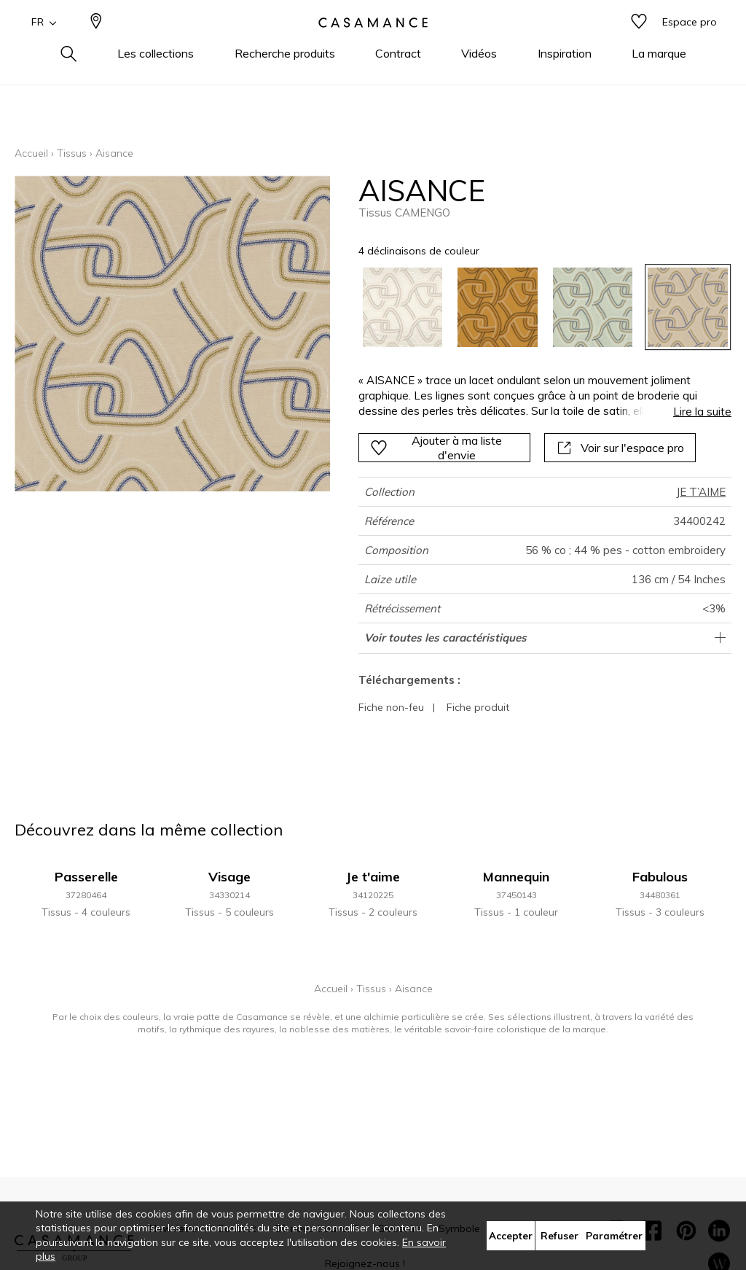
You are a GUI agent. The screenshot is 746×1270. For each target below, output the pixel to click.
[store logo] (373, 46)
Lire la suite (702, 411)
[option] (403, 308)
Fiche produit (478, 707)
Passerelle (86, 876)
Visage (229, 876)
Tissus (72, 153)
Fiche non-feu (391, 707)
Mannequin (516, 876)
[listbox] (538, 308)
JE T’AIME (701, 492)
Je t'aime (373, 876)
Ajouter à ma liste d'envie (436, 447)
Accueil (31, 153)
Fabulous (660, 876)
